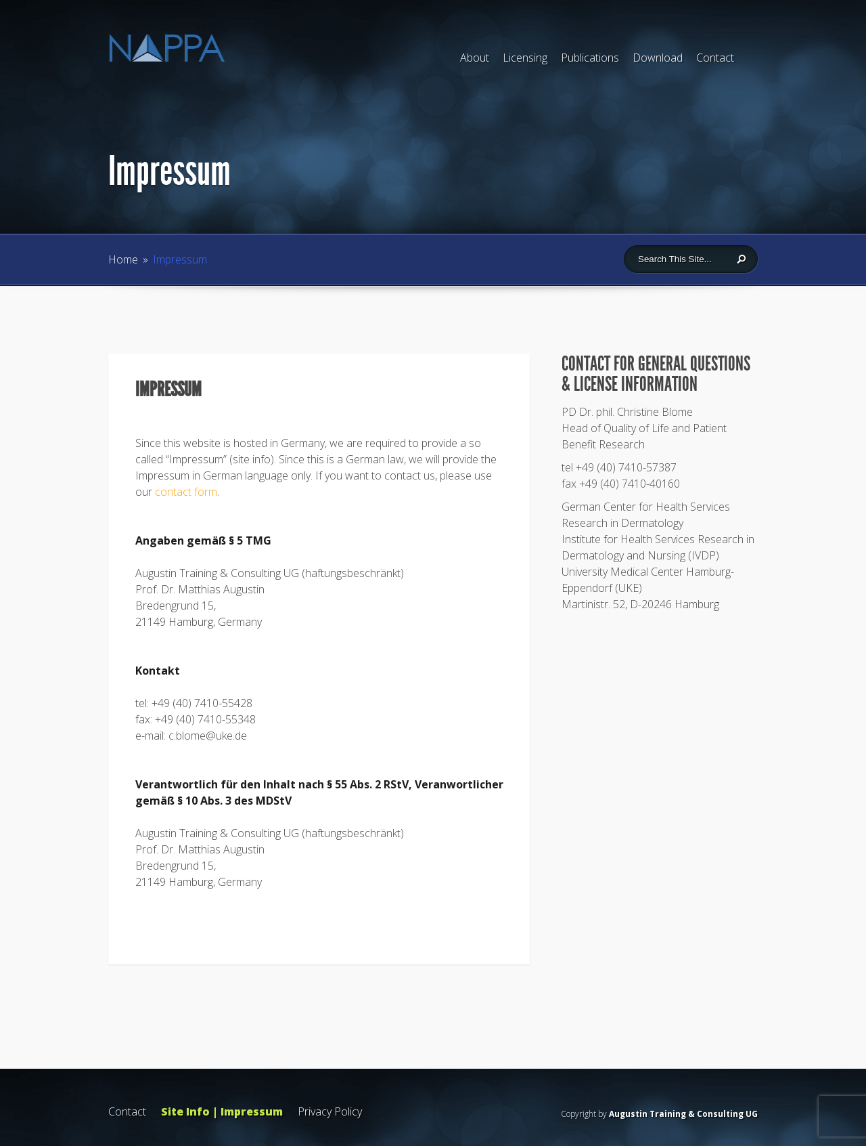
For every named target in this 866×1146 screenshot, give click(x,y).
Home (123, 259)
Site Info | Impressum (222, 1111)
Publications (590, 57)
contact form (186, 491)
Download (658, 57)
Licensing (525, 57)
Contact (715, 57)
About (474, 57)
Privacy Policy (330, 1111)
